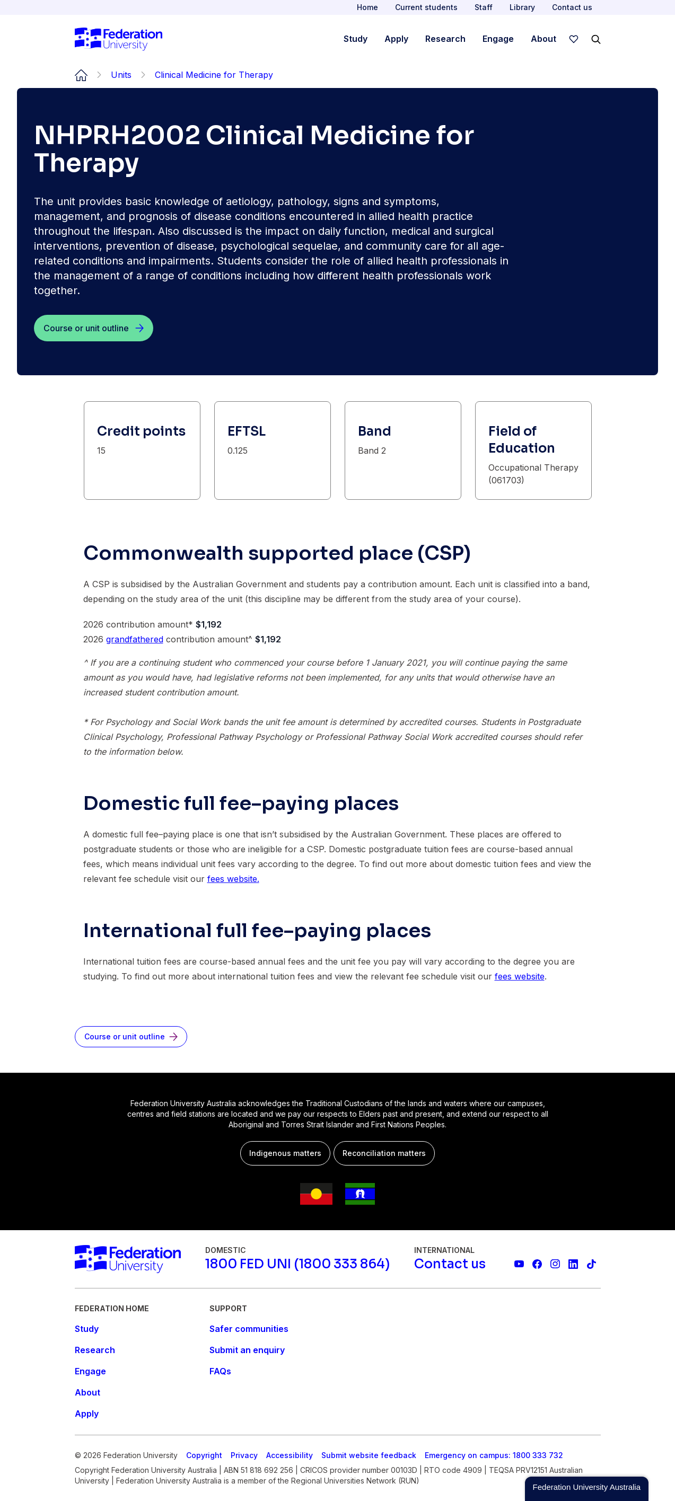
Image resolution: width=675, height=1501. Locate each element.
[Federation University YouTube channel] (519, 1264)
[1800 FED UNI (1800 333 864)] (297, 1264)
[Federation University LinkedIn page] (573, 1264)
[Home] (118, 39)
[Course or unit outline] (93, 328)
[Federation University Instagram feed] (555, 1264)
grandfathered (134, 639)
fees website (520, 976)
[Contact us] (450, 1264)
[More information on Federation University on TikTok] (591, 1264)
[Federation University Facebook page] (537, 1264)
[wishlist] (573, 39)
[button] (586, 1489)
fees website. (233, 878)
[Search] (596, 39)
